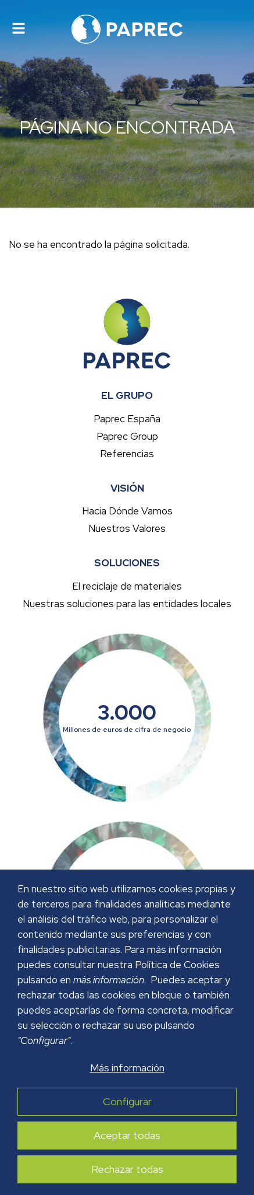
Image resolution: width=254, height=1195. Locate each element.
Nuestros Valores (127, 528)
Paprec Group (127, 436)
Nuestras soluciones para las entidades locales (127, 603)
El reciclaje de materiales (127, 586)
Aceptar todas (127, 1136)
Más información (127, 1067)
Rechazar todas (127, 1169)
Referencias (127, 454)
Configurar (127, 1102)
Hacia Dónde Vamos (127, 511)
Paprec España (127, 419)
